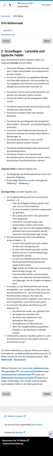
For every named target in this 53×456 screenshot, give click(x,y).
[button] (11, 5)
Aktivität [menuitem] (7, 30)
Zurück (6, 41)
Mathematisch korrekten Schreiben (17, 378)
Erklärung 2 (24, 183)
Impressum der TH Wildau (14, 440)
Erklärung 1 (12, 183)
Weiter (47, 41)
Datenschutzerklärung (13, 443)
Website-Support (13, 416)
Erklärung (20, 177)
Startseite (5, 16)
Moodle (19, 432)
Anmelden (46, 5)
